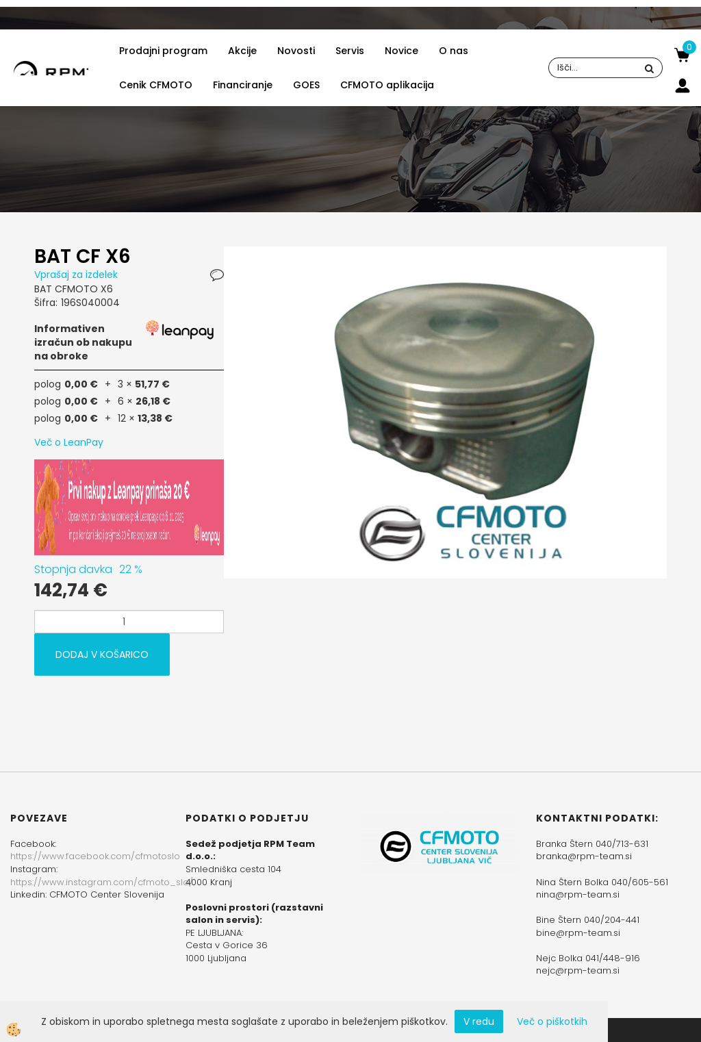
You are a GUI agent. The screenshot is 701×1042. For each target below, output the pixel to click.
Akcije (242, 51)
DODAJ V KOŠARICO (102, 654)
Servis (349, 51)
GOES (306, 85)
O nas (453, 51)
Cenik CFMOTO (155, 85)
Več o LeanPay (68, 442)
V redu (478, 1021)
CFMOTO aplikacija (387, 85)
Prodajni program (163, 51)
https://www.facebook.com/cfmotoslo (95, 856)
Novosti (296, 51)
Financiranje (242, 85)
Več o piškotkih (552, 1021)
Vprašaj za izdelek (76, 274)
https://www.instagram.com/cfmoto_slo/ (101, 882)
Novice (401, 51)
